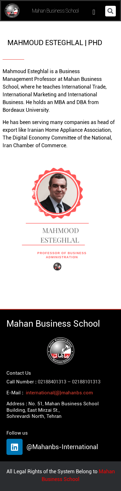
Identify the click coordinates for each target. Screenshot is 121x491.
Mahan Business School (55, 10)
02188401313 (52, 382)
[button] (94, 12)
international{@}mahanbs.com (59, 393)
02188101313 (86, 382)
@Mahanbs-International (62, 447)
